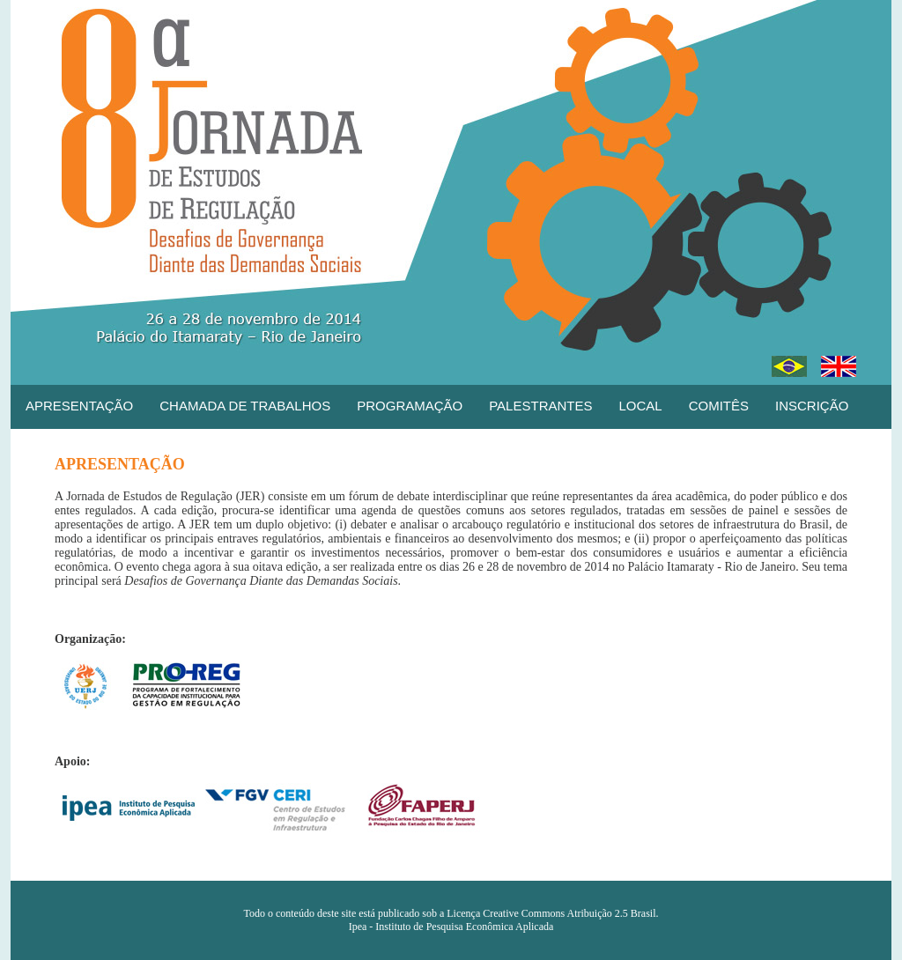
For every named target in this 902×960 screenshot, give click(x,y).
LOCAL (640, 405)
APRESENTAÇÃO (79, 405)
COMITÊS (719, 405)
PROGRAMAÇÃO (409, 405)
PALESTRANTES (540, 405)
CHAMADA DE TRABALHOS (244, 405)
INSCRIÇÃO (811, 405)
